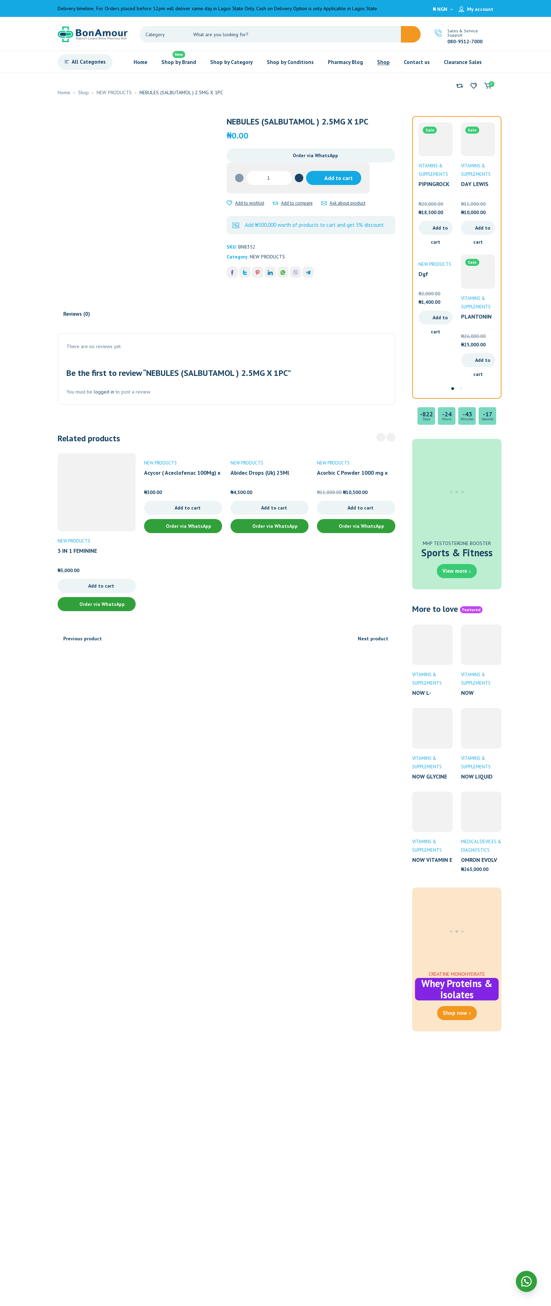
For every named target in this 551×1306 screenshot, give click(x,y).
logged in (104, 392)
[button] (311, 155)
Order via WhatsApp (315, 155)
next (391, 437)
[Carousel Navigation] (385, 437)
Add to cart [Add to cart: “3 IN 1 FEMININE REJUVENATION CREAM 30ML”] (101, 586)
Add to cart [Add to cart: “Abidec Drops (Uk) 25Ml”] (274, 508)
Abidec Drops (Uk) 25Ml (260, 472)
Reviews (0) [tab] (76, 314)
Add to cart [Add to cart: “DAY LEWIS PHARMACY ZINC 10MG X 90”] (481, 230)
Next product (373, 638)
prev (380, 437)
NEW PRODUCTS (114, 92)
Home (64, 92)
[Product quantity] (269, 178)
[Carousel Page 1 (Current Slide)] (452, 388)
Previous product (82, 638)
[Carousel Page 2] (461, 389)
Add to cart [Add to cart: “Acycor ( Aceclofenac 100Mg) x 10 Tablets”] (188, 508)
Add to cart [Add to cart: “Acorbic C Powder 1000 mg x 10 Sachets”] (361, 508)
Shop (83, 92)
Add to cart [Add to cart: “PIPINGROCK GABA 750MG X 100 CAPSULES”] (439, 230)
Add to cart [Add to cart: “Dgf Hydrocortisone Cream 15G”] (439, 319)
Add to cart (338, 177)
